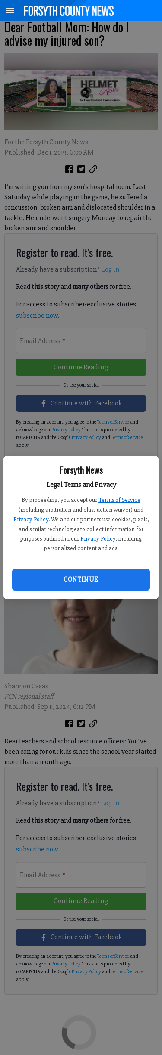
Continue (81, 579)
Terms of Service (119, 500)
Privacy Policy (30, 519)
